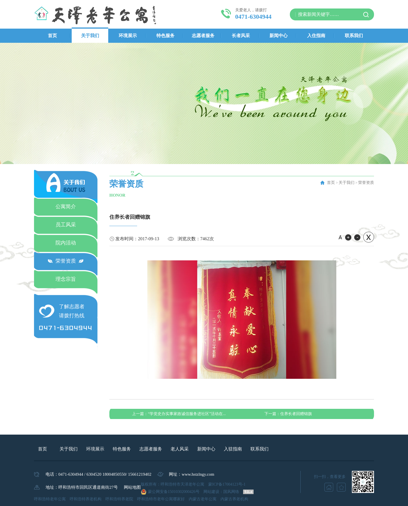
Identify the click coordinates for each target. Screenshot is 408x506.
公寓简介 (66, 206)
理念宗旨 (66, 279)
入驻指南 (233, 449)
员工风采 (66, 225)
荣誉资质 (66, 261)
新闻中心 (278, 35)
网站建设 (211, 492)
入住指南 (316, 35)
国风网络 (231, 492)
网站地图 (132, 487)
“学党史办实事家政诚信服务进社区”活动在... (179, 414)
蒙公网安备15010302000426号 (173, 492)
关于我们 (90, 35)
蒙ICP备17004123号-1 (226, 484)
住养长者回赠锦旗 (288, 414)
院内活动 (66, 243)
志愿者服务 (203, 35)
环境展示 (128, 35)
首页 (52, 35)
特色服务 (165, 35)
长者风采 (241, 35)
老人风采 (180, 449)
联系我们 (354, 35)
